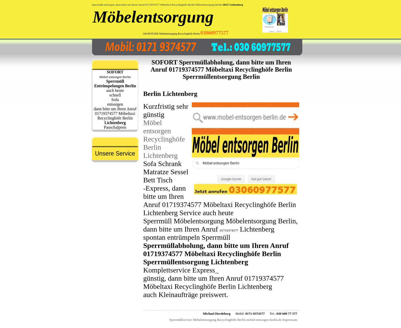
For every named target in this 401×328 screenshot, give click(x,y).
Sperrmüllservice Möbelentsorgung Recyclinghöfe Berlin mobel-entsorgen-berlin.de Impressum (233, 320)
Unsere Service (115, 153)
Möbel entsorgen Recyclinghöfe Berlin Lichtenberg (164, 139)
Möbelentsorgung (153, 17)
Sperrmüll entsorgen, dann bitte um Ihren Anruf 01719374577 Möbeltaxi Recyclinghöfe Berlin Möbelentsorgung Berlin (157, 4)
